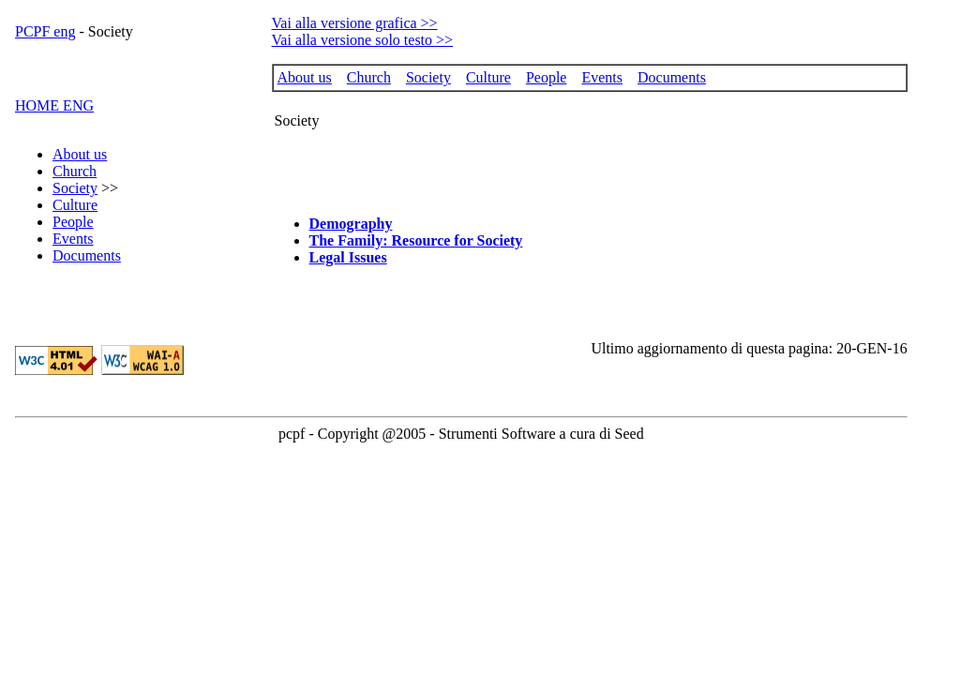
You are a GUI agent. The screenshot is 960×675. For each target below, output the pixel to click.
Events (73, 239)
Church (74, 171)
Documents (86, 255)
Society (75, 188)
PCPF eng (45, 31)
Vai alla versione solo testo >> (363, 40)
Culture (75, 205)
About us (79, 154)
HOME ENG (54, 105)
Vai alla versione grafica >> (355, 23)
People (73, 222)
